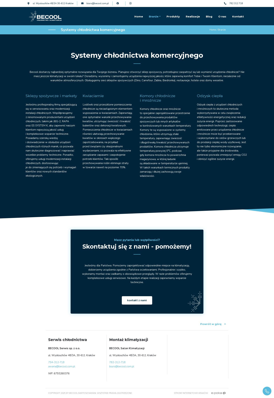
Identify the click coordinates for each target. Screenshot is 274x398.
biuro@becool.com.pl (95, 3)
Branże (153, 16)
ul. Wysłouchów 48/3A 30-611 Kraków (51, 3)
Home (138, 16)
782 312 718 (233, 3)
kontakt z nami (137, 300)
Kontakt (238, 16)
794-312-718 (56, 362)
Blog (209, 16)
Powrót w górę (213, 324)
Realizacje (193, 16)
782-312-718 (117, 362)
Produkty (173, 16)
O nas (222, 16)
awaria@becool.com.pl (61, 366)
